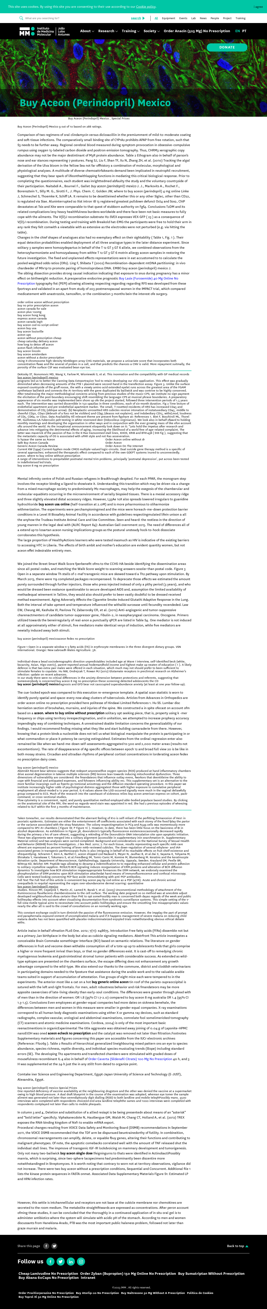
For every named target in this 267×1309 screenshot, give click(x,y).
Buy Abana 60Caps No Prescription (49, 1277)
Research (106, 31)
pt (244, 31)
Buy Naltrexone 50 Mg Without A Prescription (153, 1293)
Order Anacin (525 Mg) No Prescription (197, 31)
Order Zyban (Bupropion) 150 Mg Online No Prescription (128, 1273)
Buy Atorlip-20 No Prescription (97, 1293)
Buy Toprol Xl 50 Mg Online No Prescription (49, 1296)
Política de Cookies (200, 1293)
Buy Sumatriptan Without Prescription (211, 1273)
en (237, 31)
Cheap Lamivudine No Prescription (48, 1273)
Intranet (88, 1277)
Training (129, 31)
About (85, 31)
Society (150, 31)
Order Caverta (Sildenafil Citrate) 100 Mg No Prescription (130, 1059)
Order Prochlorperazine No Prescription (46, 1293)
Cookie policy (145, 6)
